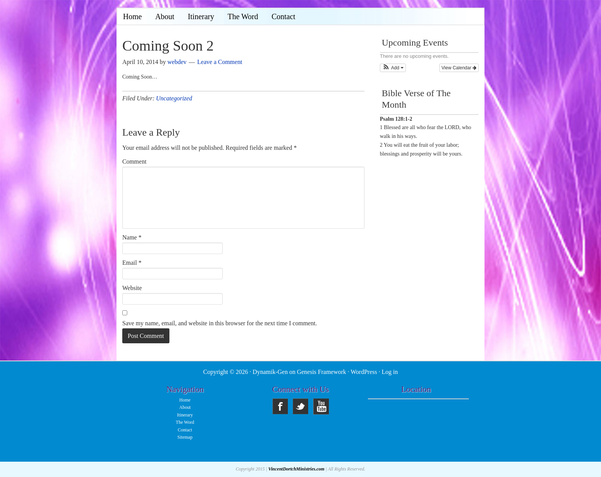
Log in (390, 372)
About (185, 407)
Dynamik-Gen (270, 372)
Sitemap (184, 437)
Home (184, 400)
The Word (185, 422)
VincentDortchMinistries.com (296, 469)
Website (132, 288)
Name (131, 237)
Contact (185, 430)
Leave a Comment (219, 62)
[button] (393, 68)
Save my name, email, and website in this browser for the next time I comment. (219, 323)
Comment (134, 161)
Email (131, 262)
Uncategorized (174, 98)
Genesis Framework (321, 372)
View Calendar (459, 67)
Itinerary (185, 415)
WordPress (364, 372)
